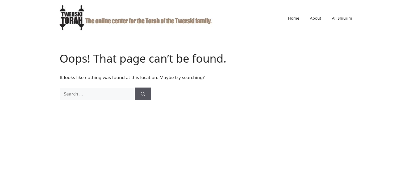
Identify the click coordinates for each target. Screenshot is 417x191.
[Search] (143, 94)
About (315, 18)
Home (293, 18)
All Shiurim (342, 18)
